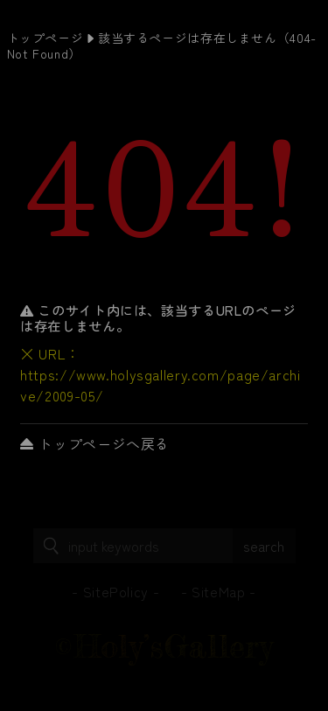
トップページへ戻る (95, 443)
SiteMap (218, 591)
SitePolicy (116, 591)
